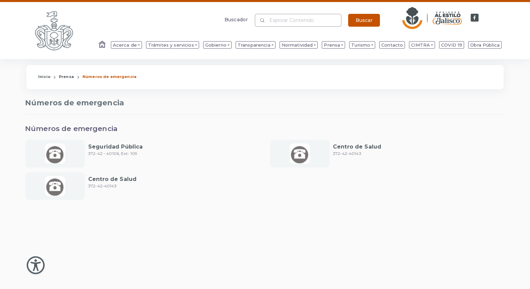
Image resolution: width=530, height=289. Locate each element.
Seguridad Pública (115, 146)
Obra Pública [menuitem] (485, 45)
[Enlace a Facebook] (475, 18)
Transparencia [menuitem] (254, 45)
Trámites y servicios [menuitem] (171, 45)
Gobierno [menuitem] (215, 45)
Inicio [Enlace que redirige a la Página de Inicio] (44, 76)
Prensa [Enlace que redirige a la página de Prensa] (66, 76)
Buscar (364, 20)
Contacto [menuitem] (392, 45)
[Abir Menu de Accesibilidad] (35, 265)
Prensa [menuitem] (332, 45)
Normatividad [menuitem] (297, 45)
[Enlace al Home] (103, 45)
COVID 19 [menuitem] (451, 45)
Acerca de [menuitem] (125, 45)
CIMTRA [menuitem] (420, 45)
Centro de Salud (357, 146)
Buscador (236, 19)
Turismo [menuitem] (360, 45)
